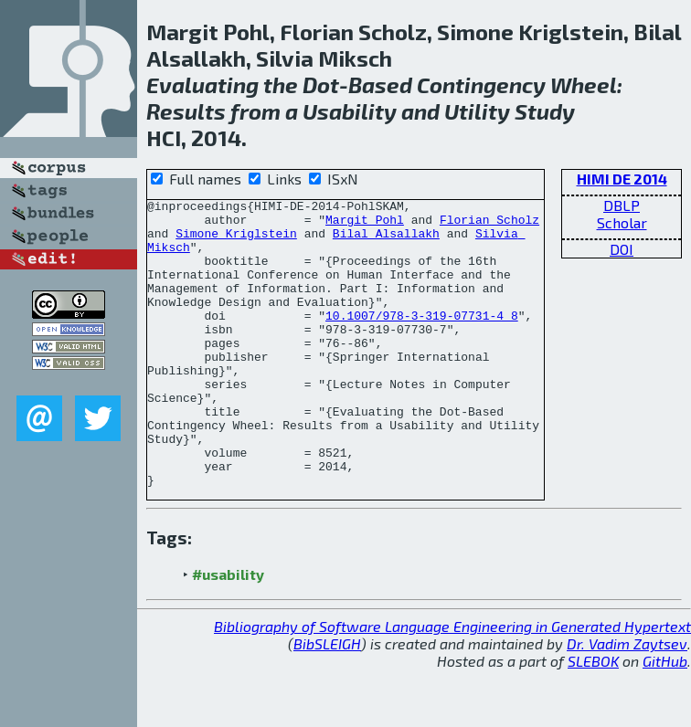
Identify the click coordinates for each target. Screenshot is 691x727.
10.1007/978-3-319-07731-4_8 (421, 340)
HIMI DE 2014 (622, 178)
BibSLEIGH (327, 701)
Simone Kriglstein (236, 241)
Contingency (481, 84)
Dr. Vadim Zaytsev (627, 701)
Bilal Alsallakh (386, 241)
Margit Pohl (364, 224)
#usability (228, 631)
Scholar (622, 222)
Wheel (583, 84)
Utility (477, 111)
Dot (321, 84)
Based (380, 84)
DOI (621, 249)
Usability (350, 111)
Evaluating (202, 84)
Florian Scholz (489, 224)
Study (545, 111)
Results (186, 111)
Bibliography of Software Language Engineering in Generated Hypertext (452, 683)
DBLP (621, 205)
